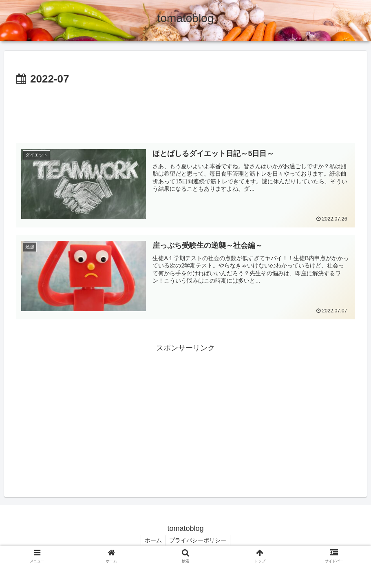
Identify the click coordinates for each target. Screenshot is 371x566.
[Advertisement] (185, 111)
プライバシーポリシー (198, 540)
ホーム (152, 540)
